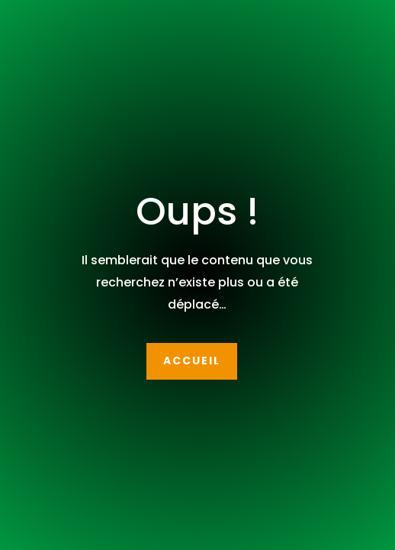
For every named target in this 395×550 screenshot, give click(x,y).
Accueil (191, 360)
